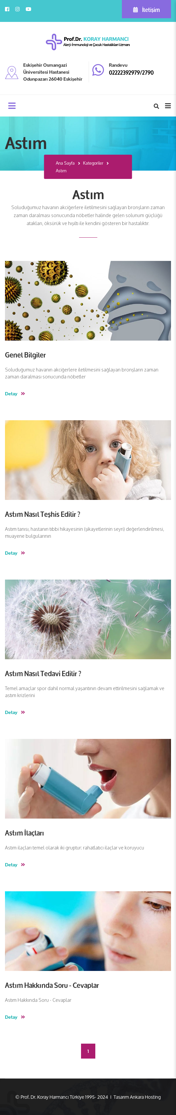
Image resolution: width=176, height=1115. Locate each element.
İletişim (146, 9)
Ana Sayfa (65, 163)
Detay (15, 393)
